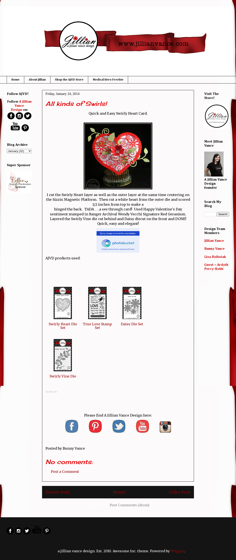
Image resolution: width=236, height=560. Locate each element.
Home (15, 79)
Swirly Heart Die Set (63, 326)
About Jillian (37, 79)
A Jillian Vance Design (21, 106)
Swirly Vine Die (63, 376)
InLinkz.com (51, 392)
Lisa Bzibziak (215, 257)
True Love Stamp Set (97, 326)
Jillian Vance (214, 241)
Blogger (177, 551)
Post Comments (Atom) (129, 505)
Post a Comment (65, 471)
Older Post (180, 492)
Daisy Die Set (132, 324)
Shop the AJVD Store (69, 79)
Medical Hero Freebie (108, 79)
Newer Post (57, 492)
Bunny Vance (214, 249)
